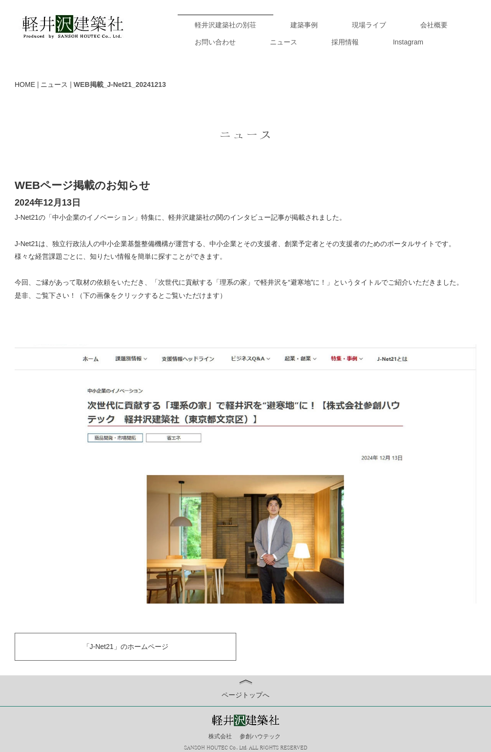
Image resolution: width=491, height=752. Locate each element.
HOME (25, 84)
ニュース (283, 42)
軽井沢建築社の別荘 (225, 25)
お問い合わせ (215, 42)
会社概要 (434, 25)
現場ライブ (369, 25)
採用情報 (345, 42)
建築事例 (304, 25)
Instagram (408, 42)
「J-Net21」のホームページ (125, 646)
